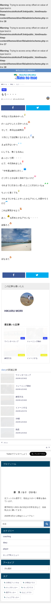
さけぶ (6, 442)
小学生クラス (30, 582)
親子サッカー (11, 592)
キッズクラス (28, 587)
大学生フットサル (12, 582)
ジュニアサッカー (12, 597)
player (5, 549)
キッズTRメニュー (11, 555)
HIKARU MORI (13, 311)
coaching (7, 536)
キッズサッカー (12, 587)
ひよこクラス (27, 592)
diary (4, 89)
